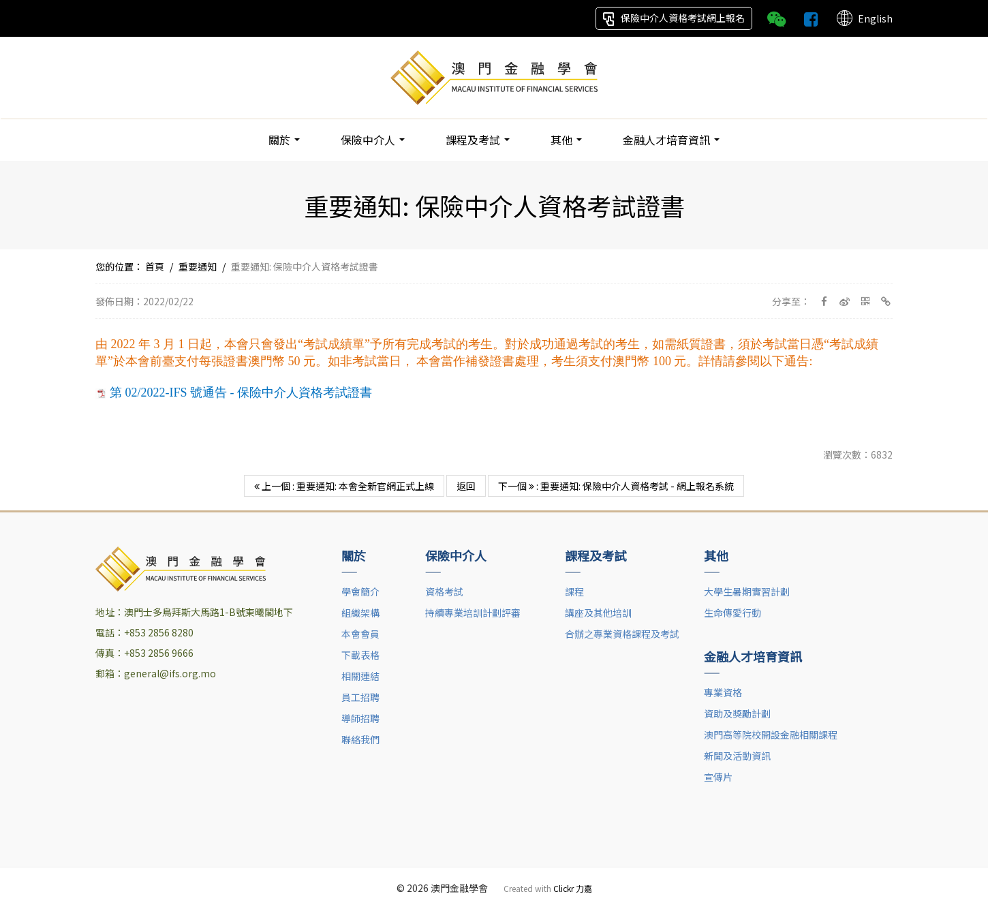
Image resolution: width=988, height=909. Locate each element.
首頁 (154, 266)
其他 (566, 140)
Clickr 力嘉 (572, 888)
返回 (466, 486)
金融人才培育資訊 (671, 140)
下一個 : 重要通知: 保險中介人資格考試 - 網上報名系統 (616, 486)
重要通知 (198, 266)
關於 (284, 140)
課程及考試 (478, 140)
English (864, 18)
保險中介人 (373, 140)
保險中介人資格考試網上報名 (674, 18)
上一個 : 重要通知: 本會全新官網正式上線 (344, 486)
